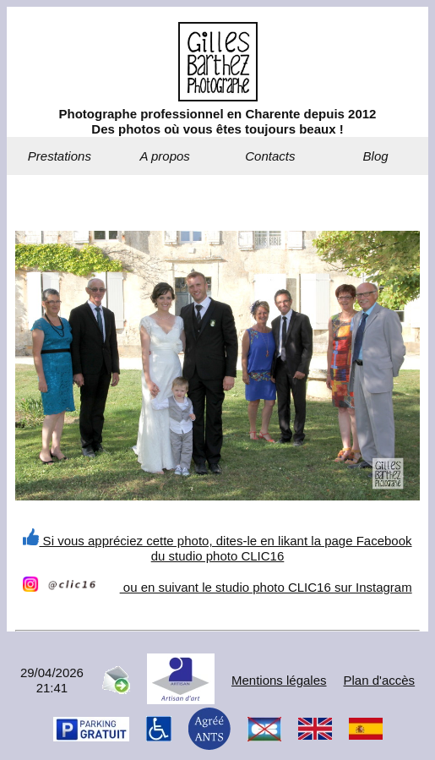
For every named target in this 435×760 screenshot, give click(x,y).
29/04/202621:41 (52, 680)
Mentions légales (279, 680)
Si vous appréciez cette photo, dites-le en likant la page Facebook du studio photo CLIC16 (217, 548)
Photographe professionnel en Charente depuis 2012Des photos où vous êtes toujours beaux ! (218, 121)
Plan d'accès (380, 680)
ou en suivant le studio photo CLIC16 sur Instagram (217, 587)
